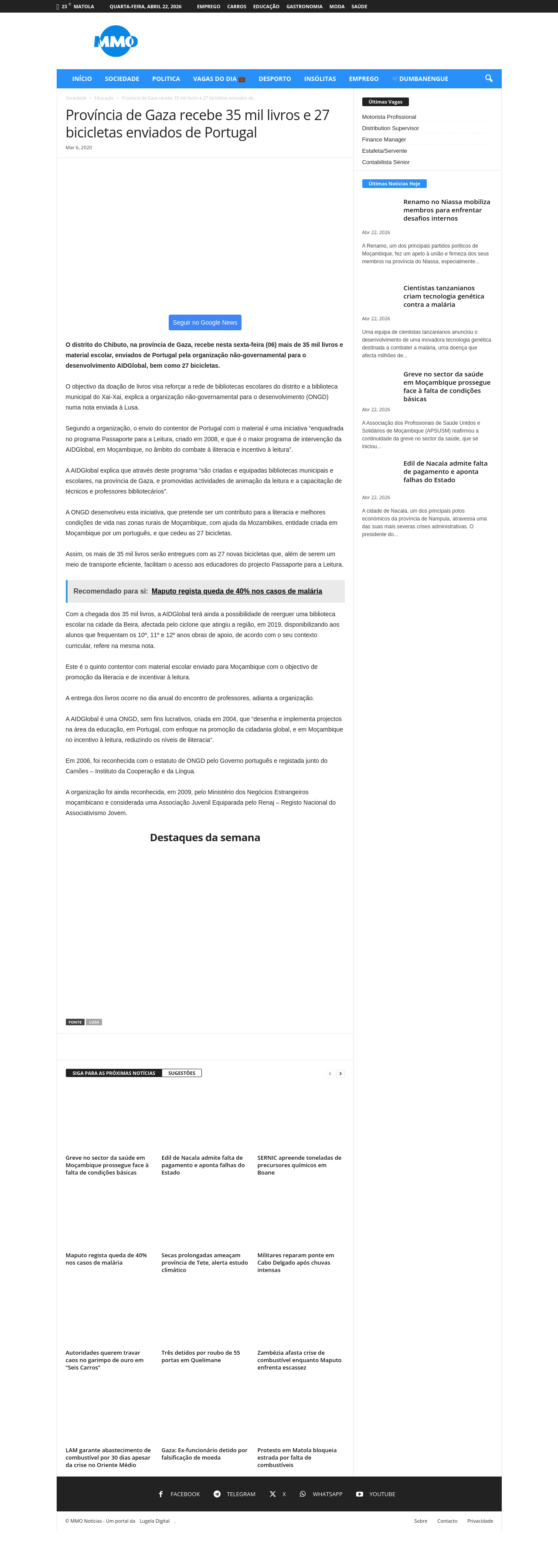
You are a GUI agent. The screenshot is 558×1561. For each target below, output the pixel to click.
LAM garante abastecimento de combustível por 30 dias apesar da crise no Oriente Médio (108, 1457)
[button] (488, 78)
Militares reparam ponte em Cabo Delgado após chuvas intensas (296, 1262)
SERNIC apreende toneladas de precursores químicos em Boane (300, 1165)
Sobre (420, 1520)
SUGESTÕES (181, 1073)
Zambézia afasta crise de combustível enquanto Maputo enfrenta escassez (300, 1360)
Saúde (359, 6)
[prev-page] (330, 1073)
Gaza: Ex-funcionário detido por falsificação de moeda (205, 1453)
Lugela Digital (155, 1520)
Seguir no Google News (205, 322)
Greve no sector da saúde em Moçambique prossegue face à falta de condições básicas (107, 1165)
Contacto (447, 1520)
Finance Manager (384, 139)
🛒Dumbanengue (420, 78)
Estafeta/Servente (384, 151)
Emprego (209, 6)
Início (82, 78)
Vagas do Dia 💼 (219, 78)
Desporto (275, 78)
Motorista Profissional (389, 117)
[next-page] (340, 1073)
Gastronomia (304, 6)
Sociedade (122, 78)
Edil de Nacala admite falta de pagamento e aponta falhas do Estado (203, 1165)
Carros (236, 6)
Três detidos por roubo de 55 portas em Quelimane (201, 1356)
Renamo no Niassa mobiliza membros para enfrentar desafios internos (447, 209)
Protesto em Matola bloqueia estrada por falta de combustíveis (297, 1457)
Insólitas (320, 78)
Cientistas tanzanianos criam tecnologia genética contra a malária (444, 296)
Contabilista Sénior (386, 162)
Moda (337, 6)
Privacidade (480, 1520)
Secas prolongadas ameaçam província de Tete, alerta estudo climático (205, 1262)
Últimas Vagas (386, 101)
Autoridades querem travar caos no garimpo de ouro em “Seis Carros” (105, 1360)
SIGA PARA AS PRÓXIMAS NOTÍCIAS (114, 1073)
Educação (266, 6)
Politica (166, 78)
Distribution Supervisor (390, 128)
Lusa (94, 1022)
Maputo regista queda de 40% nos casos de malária (106, 1258)
